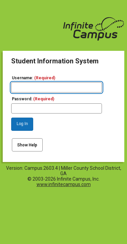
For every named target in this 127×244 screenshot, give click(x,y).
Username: (33, 78)
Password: (33, 99)
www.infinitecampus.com (64, 184)
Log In (22, 123)
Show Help (27, 145)
